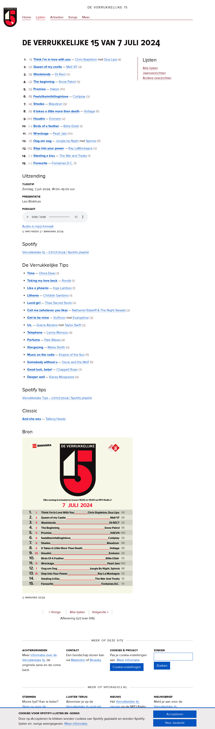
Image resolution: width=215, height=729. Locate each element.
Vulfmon (59, 318)
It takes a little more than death (56, 111)
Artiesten (56, 17)
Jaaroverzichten (154, 73)
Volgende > (100, 612)
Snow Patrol (67, 82)
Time (31, 273)
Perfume (33, 340)
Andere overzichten (157, 78)
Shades (38, 104)
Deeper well (36, 377)
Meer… (87, 17)
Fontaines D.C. (62, 163)
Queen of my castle (47, 67)
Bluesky (95, 660)
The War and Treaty (73, 156)
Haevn (54, 89)
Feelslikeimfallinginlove (50, 96)
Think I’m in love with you (52, 59)
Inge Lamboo (62, 288)
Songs (72, 17)
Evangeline (81, 318)
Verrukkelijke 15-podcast (83, 707)
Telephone (34, 332)
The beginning (43, 82)
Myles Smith (56, 347)
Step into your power (48, 148)
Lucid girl (34, 303)
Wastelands (42, 74)
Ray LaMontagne (80, 148)
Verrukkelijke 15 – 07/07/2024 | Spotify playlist (55, 252)
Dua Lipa (110, 59)
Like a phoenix (38, 288)
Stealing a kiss (44, 156)
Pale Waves (52, 340)
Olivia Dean (47, 273)
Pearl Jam (60, 133)
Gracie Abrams (46, 325)
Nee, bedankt (175, 723)
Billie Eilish (71, 126)
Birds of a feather (46, 126)
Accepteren (174, 714)
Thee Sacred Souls (58, 303)
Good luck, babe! (39, 369)
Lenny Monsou (57, 332)
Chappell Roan (67, 369)
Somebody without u (42, 362)
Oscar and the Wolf (75, 362)
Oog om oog (42, 141)
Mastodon (78, 660)
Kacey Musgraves (61, 377)
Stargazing (35, 347)
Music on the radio (41, 355)
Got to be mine (38, 318)
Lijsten (40, 17)
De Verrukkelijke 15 (108, 7)
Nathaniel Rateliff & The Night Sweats (99, 310)
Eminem (55, 119)
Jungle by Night (67, 141)
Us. (29, 325)
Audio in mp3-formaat (38, 226)
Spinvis (91, 141)
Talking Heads (55, 419)
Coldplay (79, 96)
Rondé (66, 281)
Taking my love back (42, 281)
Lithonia (33, 295)
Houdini (39, 119)
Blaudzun (55, 104)
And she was (31, 419)
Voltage (89, 111)
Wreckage (41, 133)
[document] (107, 718)
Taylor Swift (73, 325)
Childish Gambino (56, 295)
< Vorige (55, 612)
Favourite (40, 163)
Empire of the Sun (72, 355)
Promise (39, 89)
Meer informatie (128, 660)
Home (26, 17)
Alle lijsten (77, 612)
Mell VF (71, 67)
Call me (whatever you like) (47, 310)
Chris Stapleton (86, 59)
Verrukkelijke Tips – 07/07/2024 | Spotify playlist (57, 398)
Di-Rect (60, 74)
